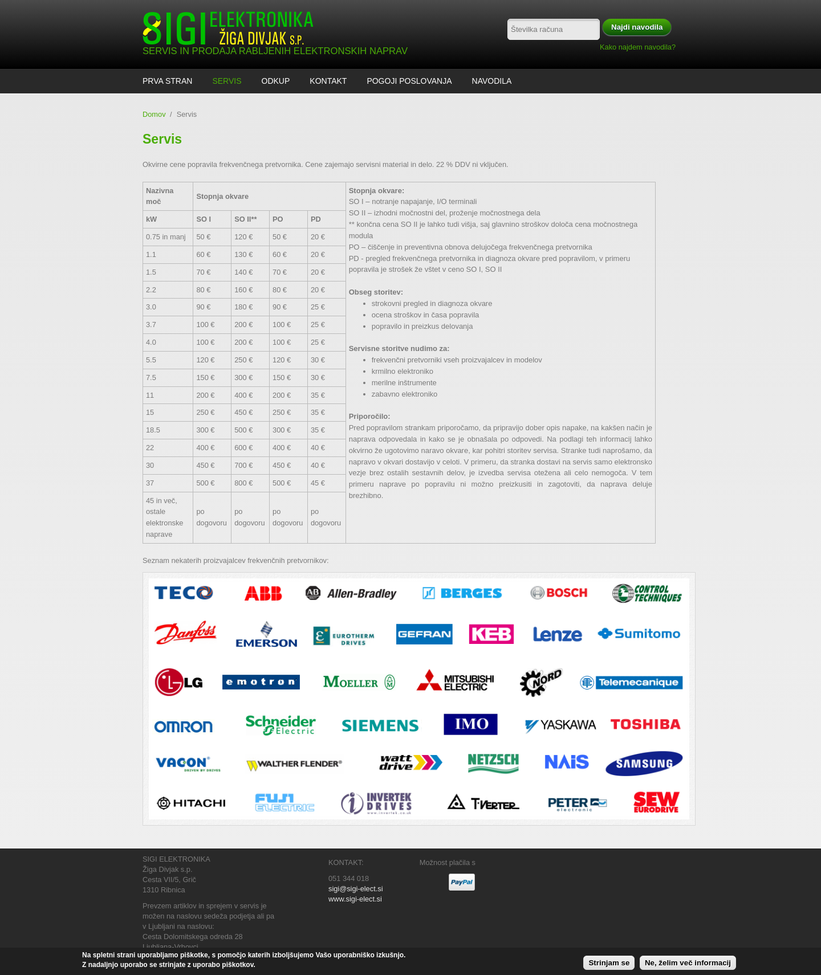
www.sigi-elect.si (355, 899)
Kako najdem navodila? (638, 47)
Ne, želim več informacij (688, 964)
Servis (226, 80)
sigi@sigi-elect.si (355, 888)
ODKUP (276, 80)
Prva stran (167, 80)
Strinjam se (608, 964)
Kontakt (328, 80)
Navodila (492, 80)
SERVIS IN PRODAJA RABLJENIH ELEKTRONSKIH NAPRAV (275, 51)
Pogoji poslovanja (409, 80)
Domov (154, 114)
